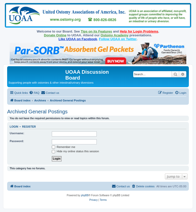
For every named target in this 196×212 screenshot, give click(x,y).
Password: (17, 141)
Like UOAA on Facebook (77, 39)
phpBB (85, 195)
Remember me (63, 146)
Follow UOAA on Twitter (118, 39)
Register (29, 126)
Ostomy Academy (114, 35)
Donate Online (55, 35)
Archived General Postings (37, 111)
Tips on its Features (96, 31)
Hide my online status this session (75, 151)
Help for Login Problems (139, 31)
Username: (17, 133)
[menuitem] (34, 93)
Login (14, 126)
